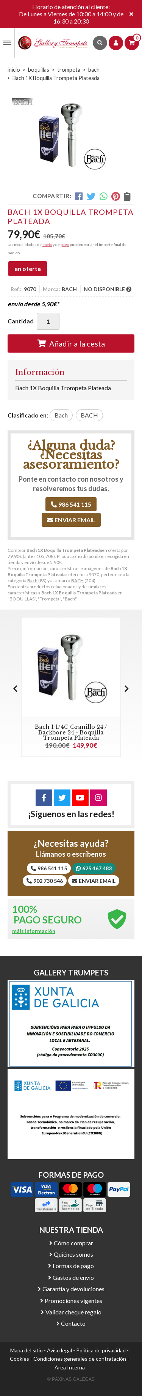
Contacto (73, 1323)
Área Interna (70, 1367)
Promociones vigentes (73, 1300)
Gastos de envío (73, 1277)
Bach (32, 580)
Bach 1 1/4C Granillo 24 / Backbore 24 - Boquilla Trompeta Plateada (71, 732)
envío (47, 244)
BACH (77, 580)
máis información (33, 931)
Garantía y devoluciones (73, 1288)
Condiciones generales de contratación (79, 1358)
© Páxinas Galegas (71, 1379)
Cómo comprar (73, 1242)
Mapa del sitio (26, 1350)
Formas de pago (73, 1265)
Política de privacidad (101, 1350)
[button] (127, 688)
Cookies (19, 1358)
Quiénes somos (73, 1254)
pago (65, 244)
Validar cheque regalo (73, 1312)
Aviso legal (59, 1350)
